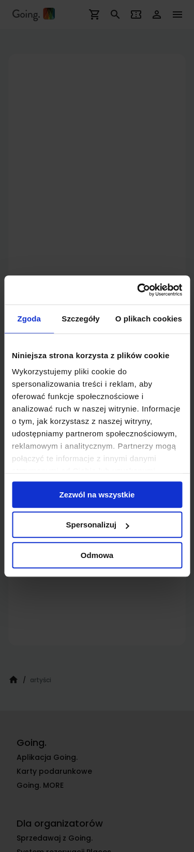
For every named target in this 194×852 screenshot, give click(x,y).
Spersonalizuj (97, 524)
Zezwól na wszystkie (97, 494)
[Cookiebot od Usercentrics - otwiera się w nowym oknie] (138, 290)
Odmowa (97, 555)
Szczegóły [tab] (80, 318)
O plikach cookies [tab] (148, 318)
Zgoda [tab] (29, 318)
